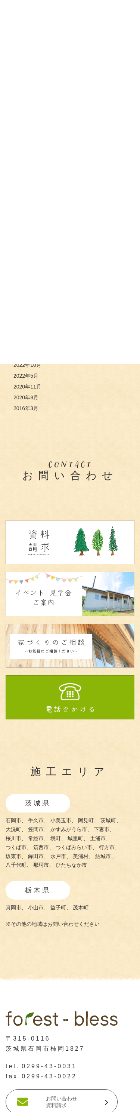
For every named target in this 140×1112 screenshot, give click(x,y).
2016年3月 (25, 408)
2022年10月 (27, 365)
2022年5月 (25, 376)
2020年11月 (27, 387)
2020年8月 (25, 397)
